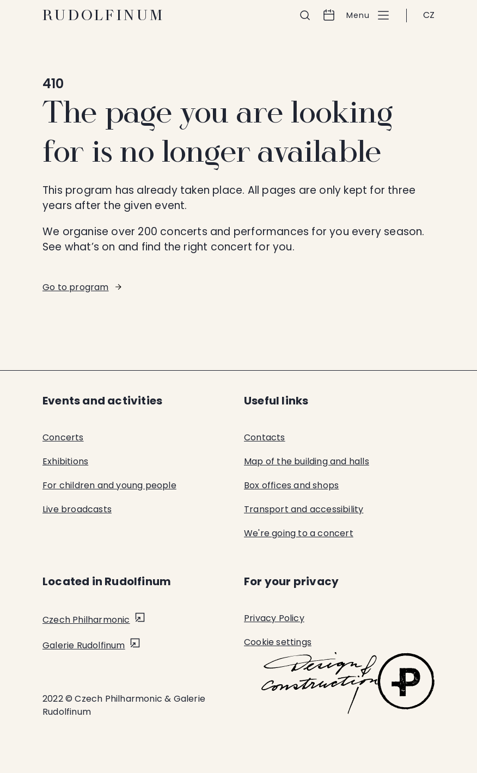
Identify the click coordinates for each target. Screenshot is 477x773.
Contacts (264, 437)
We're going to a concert (298, 533)
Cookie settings (277, 642)
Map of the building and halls (306, 461)
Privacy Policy (274, 618)
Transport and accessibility (303, 509)
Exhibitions (65, 461)
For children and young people (109, 485)
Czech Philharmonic (86, 620)
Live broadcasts (77, 509)
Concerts (63, 437)
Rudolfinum (103, 15)
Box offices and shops (291, 485)
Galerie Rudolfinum (83, 645)
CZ (429, 15)
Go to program (75, 287)
